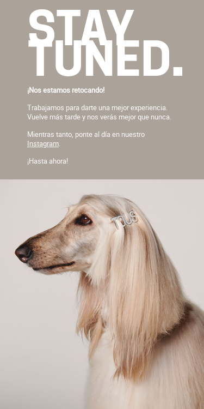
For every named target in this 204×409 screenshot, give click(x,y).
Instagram (43, 143)
